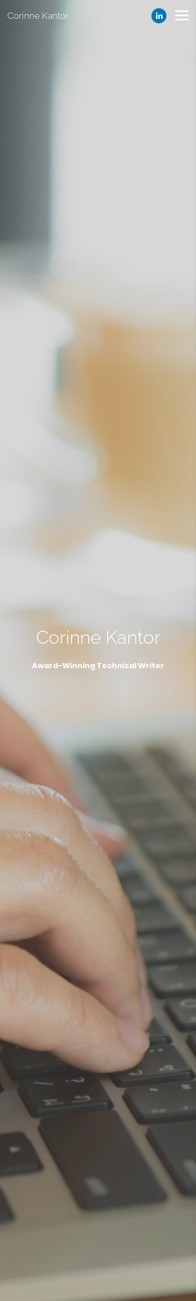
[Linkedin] (159, 15)
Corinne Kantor (37, 15)
